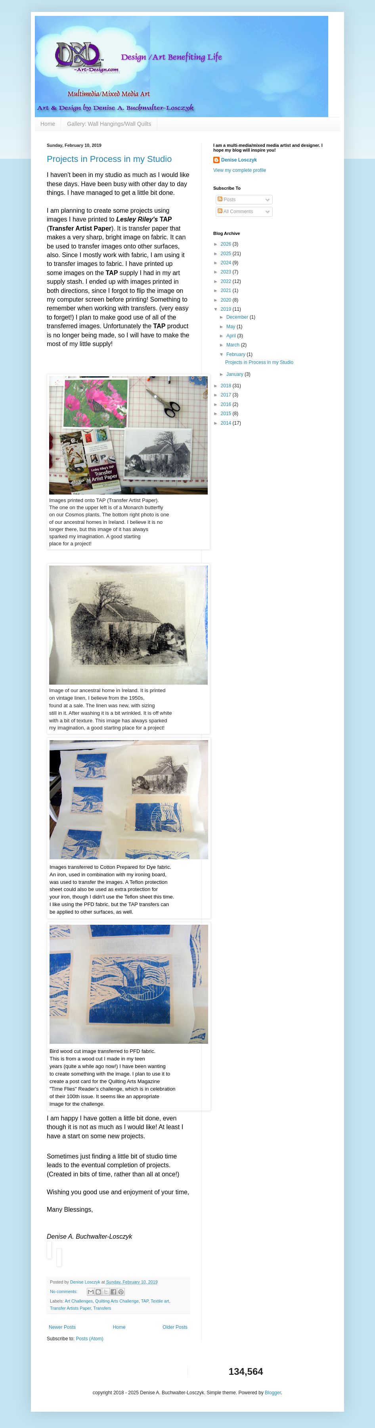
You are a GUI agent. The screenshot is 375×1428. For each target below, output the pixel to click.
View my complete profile (239, 170)
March (233, 345)
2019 (227, 309)
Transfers (102, 1308)
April (231, 336)
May (231, 326)
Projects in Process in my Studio (109, 159)
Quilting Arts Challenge (117, 1301)
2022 (227, 281)
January (235, 374)
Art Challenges (79, 1301)
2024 (227, 263)
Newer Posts (62, 1327)
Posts (226, 199)
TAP (145, 1301)
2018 (227, 386)
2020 (227, 300)
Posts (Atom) (89, 1338)
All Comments (235, 211)
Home (47, 124)
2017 (227, 395)
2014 (227, 423)
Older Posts (175, 1327)
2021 (227, 290)
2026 (227, 244)
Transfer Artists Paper (70, 1308)
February (236, 354)
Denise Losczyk (239, 160)
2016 (227, 404)
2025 (227, 253)
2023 (227, 272)
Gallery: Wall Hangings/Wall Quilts (109, 124)
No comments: (64, 1291)
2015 (227, 413)
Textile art (160, 1301)
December (238, 317)
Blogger (273, 1392)
